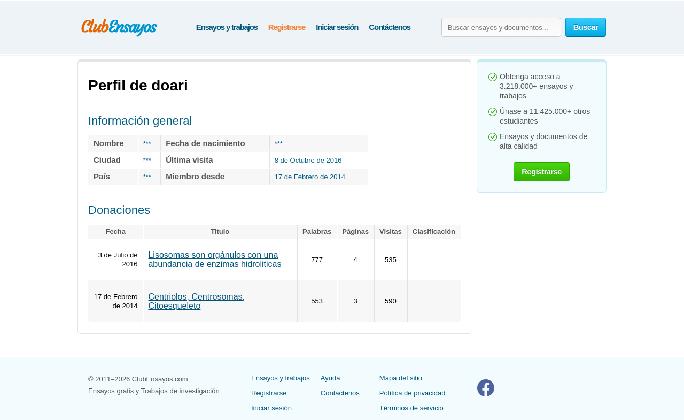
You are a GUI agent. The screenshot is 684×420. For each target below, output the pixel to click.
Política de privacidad (412, 393)
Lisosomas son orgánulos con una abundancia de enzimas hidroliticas (214, 259)
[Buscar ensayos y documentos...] (501, 27)
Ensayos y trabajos (227, 27)
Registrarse (286, 27)
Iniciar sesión (337, 27)
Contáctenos (389, 27)
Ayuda (330, 378)
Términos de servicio (411, 408)
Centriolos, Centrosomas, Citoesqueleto (196, 301)
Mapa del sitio (400, 378)
